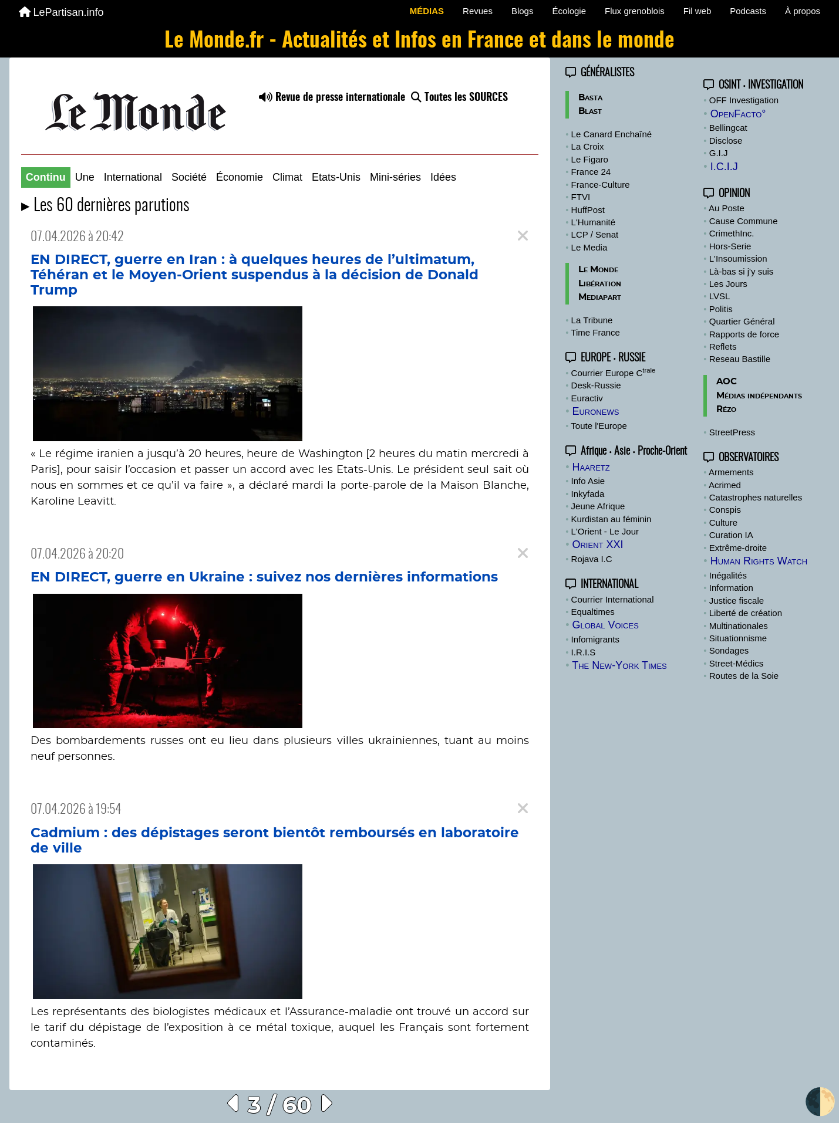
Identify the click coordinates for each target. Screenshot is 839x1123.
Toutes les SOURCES (459, 98)
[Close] (523, 236)
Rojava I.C (591, 559)
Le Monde (598, 269)
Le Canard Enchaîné (611, 134)
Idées (443, 177)
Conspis (725, 510)
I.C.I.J (724, 166)
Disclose (726, 141)
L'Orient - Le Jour (605, 531)
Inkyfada (588, 494)
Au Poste (726, 208)
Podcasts (748, 11)
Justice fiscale (736, 601)
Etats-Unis (336, 177)
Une (85, 177)
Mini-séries (395, 177)
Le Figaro (589, 159)
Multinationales (738, 626)
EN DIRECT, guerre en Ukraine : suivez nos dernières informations (264, 577)
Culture (723, 522)
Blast (590, 111)
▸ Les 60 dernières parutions (105, 206)
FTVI (581, 197)
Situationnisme (738, 638)
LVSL (719, 296)
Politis (721, 309)
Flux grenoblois (635, 11)
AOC (726, 381)
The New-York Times (619, 665)
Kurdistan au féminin (611, 519)
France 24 (591, 172)
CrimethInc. (731, 233)
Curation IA (731, 535)
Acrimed (725, 485)
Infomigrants (595, 639)
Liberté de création (745, 613)
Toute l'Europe (598, 426)
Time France (595, 332)
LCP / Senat (595, 234)
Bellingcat (728, 128)
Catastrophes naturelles (755, 497)
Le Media (589, 247)
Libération (599, 283)
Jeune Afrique (598, 506)
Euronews (595, 411)
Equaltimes (593, 612)
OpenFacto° (738, 114)
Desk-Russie (596, 385)
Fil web (697, 11)
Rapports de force (744, 334)
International (133, 177)
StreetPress (732, 432)
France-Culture (600, 185)
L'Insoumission (738, 258)
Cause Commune (743, 221)
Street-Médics (736, 663)
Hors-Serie (730, 246)
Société (189, 177)
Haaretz (590, 467)
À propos (802, 11)
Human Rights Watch (758, 561)
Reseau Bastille (739, 359)
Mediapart (599, 297)
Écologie (569, 11)
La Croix (587, 146)
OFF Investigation (744, 100)
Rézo (726, 409)
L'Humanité (593, 222)
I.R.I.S (583, 652)
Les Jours (728, 284)
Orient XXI (597, 544)
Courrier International (612, 599)
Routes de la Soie (744, 676)
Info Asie (588, 481)
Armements (731, 472)
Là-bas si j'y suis (741, 271)
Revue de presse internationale (332, 98)
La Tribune (592, 320)
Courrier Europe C (613, 373)
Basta (590, 97)
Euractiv (587, 398)
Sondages (729, 650)
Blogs (522, 11)
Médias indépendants (759, 395)
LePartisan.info (61, 12)
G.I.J (718, 153)
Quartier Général (742, 321)
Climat (287, 177)
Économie (239, 177)
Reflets (723, 346)
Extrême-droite (738, 548)
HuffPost (588, 210)
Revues (478, 11)
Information (731, 588)
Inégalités (728, 575)
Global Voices (605, 625)
